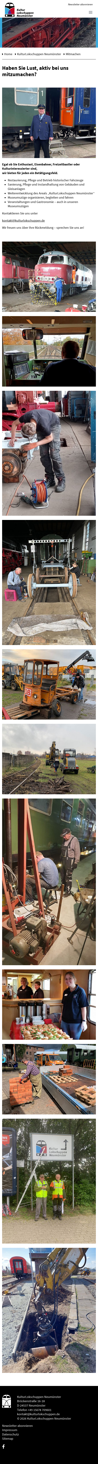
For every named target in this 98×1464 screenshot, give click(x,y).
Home (8, 54)
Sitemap (7, 1439)
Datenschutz (10, 1434)
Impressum (9, 1430)
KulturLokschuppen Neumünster (39, 54)
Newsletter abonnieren (80, 4)
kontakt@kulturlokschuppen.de (23, 221)
